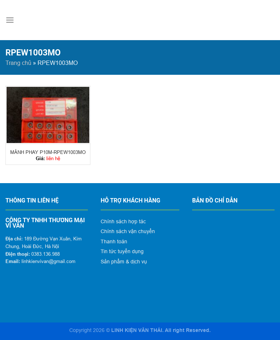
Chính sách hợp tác (123, 221)
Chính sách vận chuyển (128, 231)
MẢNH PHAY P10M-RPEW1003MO (48, 152)
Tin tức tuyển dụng (122, 251)
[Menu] (9, 20)
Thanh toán (114, 241)
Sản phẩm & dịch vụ (124, 261)
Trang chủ (18, 62)
